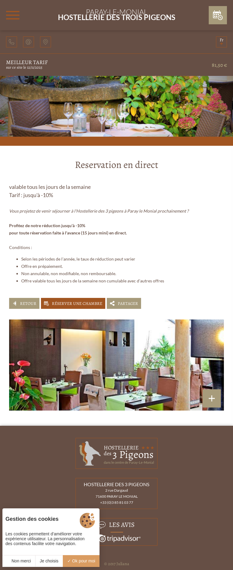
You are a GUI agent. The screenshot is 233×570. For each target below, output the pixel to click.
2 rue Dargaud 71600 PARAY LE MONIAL (117, 493)
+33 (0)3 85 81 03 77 (116, 502)
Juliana (122, 564)
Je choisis (49, 560)
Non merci (19, 560)
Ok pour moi (81, 560)
